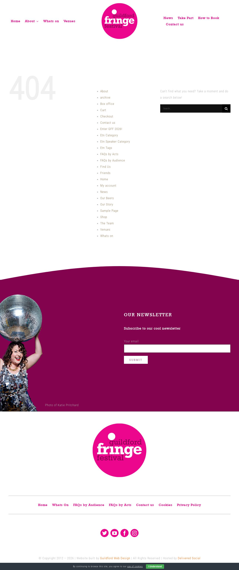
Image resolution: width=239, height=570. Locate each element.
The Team (107, 223)
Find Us (105, 166)
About (104, 91)
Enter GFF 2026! (111, 129)
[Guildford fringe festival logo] (119, 4)
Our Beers (107, 198)
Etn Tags (106, 148)
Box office (107, 104)
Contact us (107, 122)
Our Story (106, 204)
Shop (103, 217)
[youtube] (114, 533)
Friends (105, 173)
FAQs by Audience (112, 160)
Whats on (106, 236)
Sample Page (109, 211)
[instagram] (134, 533)
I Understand (155, 566)
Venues (105, 229)
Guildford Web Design (115, 558)
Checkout (106, 116)
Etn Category (109, 135)
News (104, 192)
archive (105, 97)
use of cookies (135, 566)
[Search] (226, 108)
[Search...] (191, 108)
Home (104, 179)
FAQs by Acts (109, 154)
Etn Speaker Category (115, 141)
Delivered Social (189, 558)
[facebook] (124, 533)
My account (108, 185)
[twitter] (104, 533)
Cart (103, 110)
